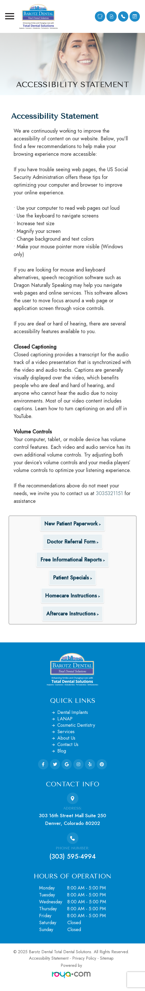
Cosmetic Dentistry (76, 725)
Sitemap (107, 958)
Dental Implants (72, 712)
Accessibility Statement (48, 958)
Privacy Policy (84, 958)
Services (66, 731)
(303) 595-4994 (72, 856)
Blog (61, 751)
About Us (66, 738)
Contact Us (67, 744)
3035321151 (109, 493)
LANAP (64, 718)
